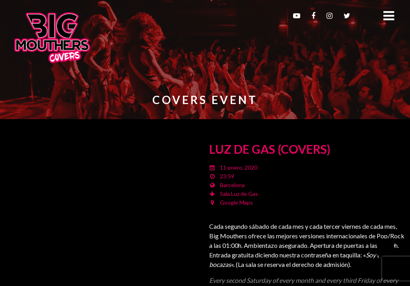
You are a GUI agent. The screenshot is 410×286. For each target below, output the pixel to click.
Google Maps (236, 202)
